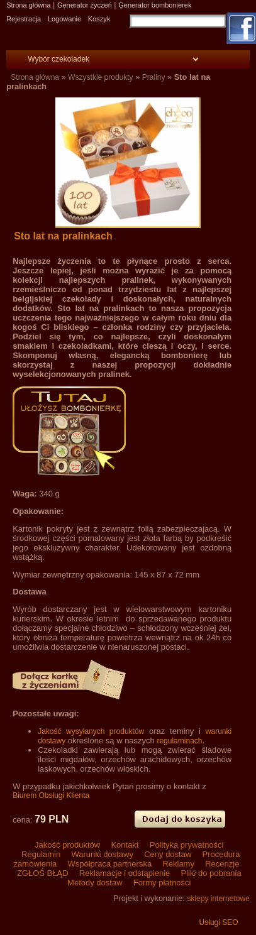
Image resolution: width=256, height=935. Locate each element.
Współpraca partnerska (109, 863)
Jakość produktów (68, 845)
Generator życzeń (84, 5)
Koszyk (99, 19)
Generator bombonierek (154, 5)
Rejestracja (23, 19)
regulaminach (179, 740)
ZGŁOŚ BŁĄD (42, 873)
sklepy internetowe (218, 898)
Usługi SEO (218, 922)
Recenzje (221, 863)
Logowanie (64, 19)
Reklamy (178, 863)
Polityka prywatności (185, 845)
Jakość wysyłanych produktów (91, 731)
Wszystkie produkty (100, 77)
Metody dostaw (95, 882)
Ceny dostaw (168, 854)
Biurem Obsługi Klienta (51, 795)
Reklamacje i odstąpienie (124, 873)
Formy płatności (161, 882)
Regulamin (40, 854)
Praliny (153, 77)
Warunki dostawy (102, 854)
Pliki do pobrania (210, 873)
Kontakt (125, 845)
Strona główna (28, 5)
